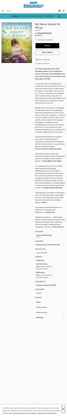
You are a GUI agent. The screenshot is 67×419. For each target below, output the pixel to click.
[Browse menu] (63, 11)
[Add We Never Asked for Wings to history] (43, 63)
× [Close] (63, 409)
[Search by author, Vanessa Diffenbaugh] (50, 236)
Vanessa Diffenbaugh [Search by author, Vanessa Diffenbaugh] (44, 33)
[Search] (3, 11)
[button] (47, 45)
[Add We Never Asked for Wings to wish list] (43, 60)
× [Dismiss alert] (59, 16)
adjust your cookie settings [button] (47, 413)
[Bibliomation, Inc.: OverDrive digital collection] (33, 4)
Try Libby (14, 16)
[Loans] (59, 11)
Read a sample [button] (47, 52)
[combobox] (29, 11)
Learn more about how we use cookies (22, 413)
